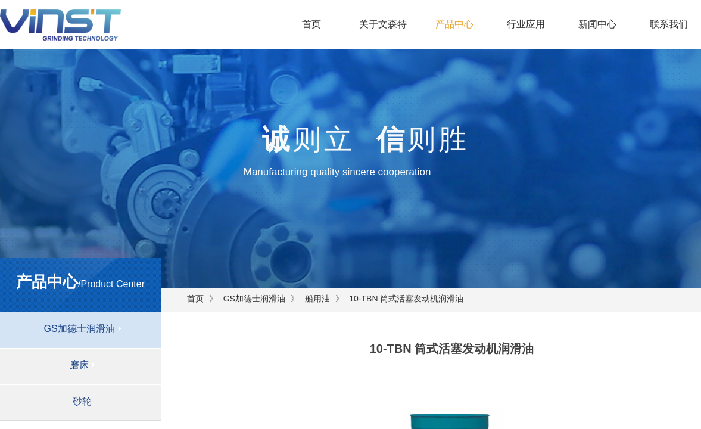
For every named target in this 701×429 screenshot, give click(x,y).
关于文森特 (383, 24)
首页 (311, 24)
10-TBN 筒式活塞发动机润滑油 (406, 298)
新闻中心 (597, 24)
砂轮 (82, 401)
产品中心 (454, 24)
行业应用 (526, 24)
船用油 (317, 298)
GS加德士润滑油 (254, 298)
